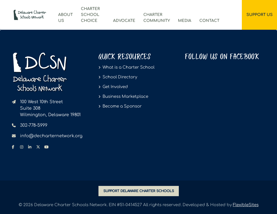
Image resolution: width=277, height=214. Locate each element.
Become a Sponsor (122, 106)
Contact (209, 21)
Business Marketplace (125, 96)
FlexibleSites (246, 205)
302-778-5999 (33, 125)
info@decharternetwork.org (51, 135)
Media (184, 21)
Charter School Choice (90, 15)
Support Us (259, 15)
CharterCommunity (156, 18)
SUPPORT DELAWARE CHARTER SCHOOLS (138, 191)
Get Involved (115, 87)
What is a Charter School (128, 67)
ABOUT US (65, 18)
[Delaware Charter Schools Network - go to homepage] (39, 72)
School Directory (120, 77)
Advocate (124, 21)
